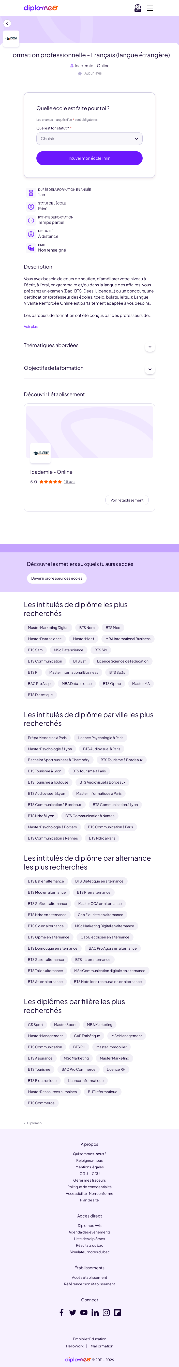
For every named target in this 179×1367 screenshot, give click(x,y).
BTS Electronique (42, 1080)
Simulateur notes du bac (90, 1252)
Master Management (45, 1035)
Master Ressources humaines (52, 1091)
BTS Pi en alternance (94, 892)
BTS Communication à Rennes (53, 838)
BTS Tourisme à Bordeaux (122, 759)
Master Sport (65, 1024)
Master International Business (73, 672)
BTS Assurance (40, 1058)
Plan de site (89, 1200)
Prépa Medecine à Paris (47, 737)
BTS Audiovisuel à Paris (101, 748)
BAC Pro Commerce (79, 1069)
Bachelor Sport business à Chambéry (59, 759)
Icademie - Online (92, 65)
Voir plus (31, 327)
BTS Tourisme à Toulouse (48, 782)
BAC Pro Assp (39, 683)
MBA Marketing (99, 1024)
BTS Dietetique (40, 694)
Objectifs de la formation (89, 369)
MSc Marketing (76, 1058)
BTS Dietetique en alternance (99, 881)
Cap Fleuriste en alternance (100, 914)
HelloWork (75, 1346)
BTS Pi (33, 672)
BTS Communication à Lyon (115, 804)
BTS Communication (45, 661)
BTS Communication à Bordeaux (55, 804)
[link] (78, 1359)
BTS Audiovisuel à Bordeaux (102, 782)
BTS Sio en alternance (46, 925)
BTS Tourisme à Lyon (44, 771)
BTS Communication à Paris (110, 827)
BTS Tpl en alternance (45, 970)
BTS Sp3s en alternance (47, 903)
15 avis (69, 482)
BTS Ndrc (87, 627)
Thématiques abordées (89, 347)
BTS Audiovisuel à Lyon (46, 793)
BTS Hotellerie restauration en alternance (108, 981)
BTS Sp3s (117, 672)
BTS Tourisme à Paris (89, 771)
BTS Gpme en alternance (48, 937)
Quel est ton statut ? (52, 128)
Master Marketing (114, 1058)
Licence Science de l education (122, 661)
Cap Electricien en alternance (105, 937)
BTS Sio (101, 650)
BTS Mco (113, 627)
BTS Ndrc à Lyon (41, 815)
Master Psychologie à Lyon (50, 748)
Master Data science (45, 638)
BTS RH (79, 1047)
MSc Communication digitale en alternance (109, 970)
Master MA (141, 683)
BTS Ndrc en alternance (47, 914)
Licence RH (116, 1069)
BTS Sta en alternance (46, 959)
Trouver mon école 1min (89, 158)
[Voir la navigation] (150, 8)
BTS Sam (35, 650)
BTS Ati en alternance (45, 981)
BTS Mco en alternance (47, 892)
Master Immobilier (111, 1047)
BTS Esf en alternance (46, 881)
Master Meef (83, 638)
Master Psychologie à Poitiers (52, 827)
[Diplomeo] (41, 8)
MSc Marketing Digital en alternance (104, 925)
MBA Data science (77, 683)
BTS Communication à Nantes (89, 815)
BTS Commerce (41, 1102)
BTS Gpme (112, 683)
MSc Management (126, 1035)
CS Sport (35, 1024)
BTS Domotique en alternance (53, 948)
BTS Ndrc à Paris (102, 838)
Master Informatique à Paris (99, 793)
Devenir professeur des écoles (56, 578)
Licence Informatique (86, 1080)
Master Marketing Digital (48, 627)
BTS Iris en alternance (93, 959)
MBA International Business (128, 638)
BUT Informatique (102, 1091)
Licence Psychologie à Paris (100, 737)
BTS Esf (79, 661)
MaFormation (102, 1346)
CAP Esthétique (87, 1035)
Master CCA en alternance (100, 903)
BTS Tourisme (39, 1069)
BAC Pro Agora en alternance (113, 948)
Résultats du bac (89, 1245)
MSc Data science (68, 650)
